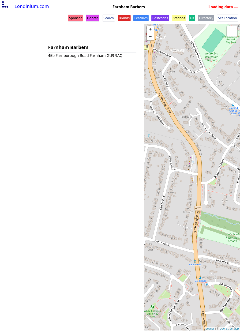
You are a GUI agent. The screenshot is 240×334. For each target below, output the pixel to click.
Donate (92, 18)
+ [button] (150, 29)
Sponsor (75, 18)
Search (108, 18)
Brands (124, 18)
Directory (206, 18)
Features (141, 18)
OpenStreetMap (229, 328)
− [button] (150, 36)
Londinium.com (25, 6)
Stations (179, 18)
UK (192, 18)
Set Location (227, 18)
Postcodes (160, 18)
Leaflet (210, 328)
